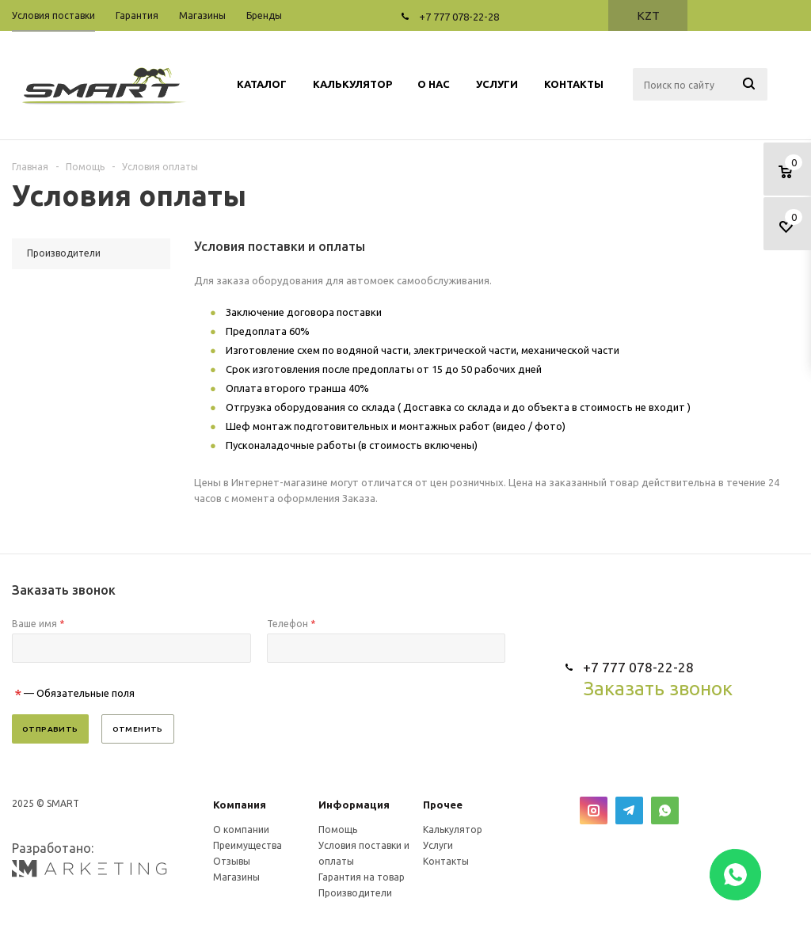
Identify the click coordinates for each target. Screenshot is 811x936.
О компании (241, 829)
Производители (355, 893)
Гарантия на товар (361, 877)
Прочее (443, 804)
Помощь (337, 829)
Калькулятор (452, 829)
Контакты (446, 861)
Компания (239, 804)
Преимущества (247, 845)
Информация (354, 804)
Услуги (438, 845)
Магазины (236, 877)
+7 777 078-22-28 (459, 16)
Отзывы (231, 861)
